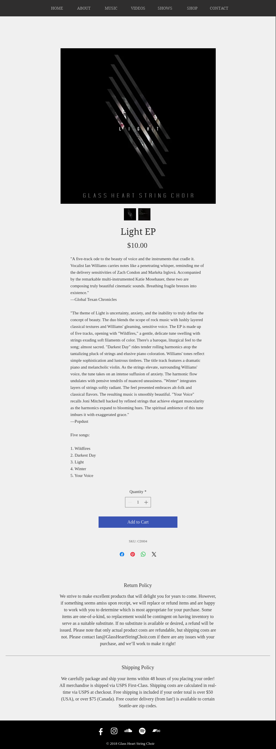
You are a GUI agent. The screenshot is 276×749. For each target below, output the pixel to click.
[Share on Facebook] (122, 554)
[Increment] (146, 502)
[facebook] (100, 731)
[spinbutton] (138, 502)
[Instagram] (114, 731)
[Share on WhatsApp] (143, 554)
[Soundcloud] (128, 731)
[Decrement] (129, 502)
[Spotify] (142, 731)
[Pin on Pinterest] (132, 554)
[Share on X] (154, 554)
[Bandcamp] (156, 731)
